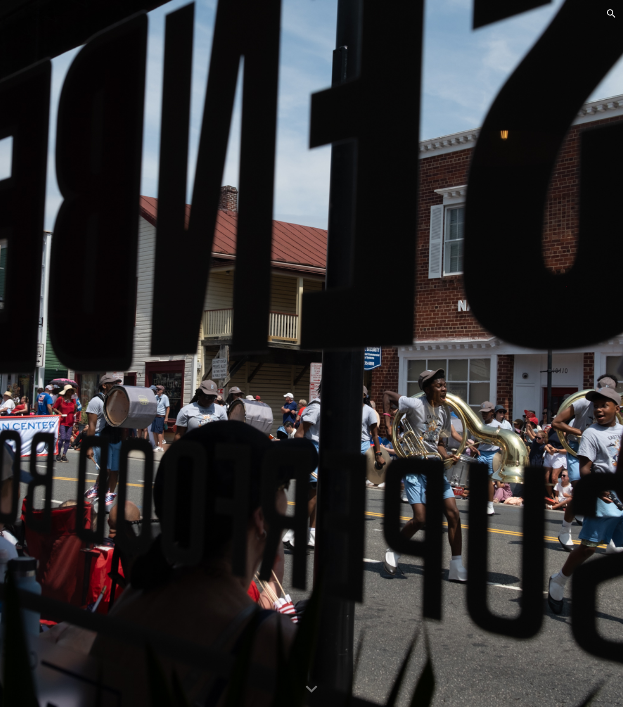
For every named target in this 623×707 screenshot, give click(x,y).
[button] (611, 13)
